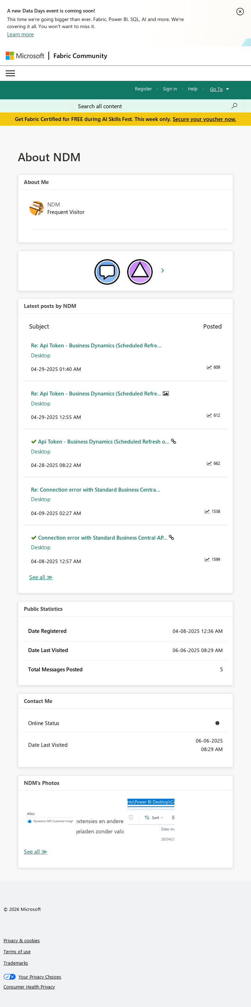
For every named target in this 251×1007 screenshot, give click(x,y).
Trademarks (16, 963)
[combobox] (158, 106)
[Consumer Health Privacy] (126, 986)
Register (143, 88)
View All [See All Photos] (35, 852)
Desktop (41, 355)
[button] (49, 821)
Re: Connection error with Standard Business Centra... (95, 489)
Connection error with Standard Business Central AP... (103, 537)
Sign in (170, 88)
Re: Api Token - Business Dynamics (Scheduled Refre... (96, 345)
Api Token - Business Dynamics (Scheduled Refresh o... (104, 441)
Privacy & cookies (22, 940)
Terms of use (17, 951)
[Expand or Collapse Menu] (10, 73)
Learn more (20, 34)
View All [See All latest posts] (41, 577)
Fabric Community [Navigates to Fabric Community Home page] (80, 55)
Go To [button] (216, 89)
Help (193, 88)
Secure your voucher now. (204, 118)
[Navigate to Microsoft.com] (25, 56)
